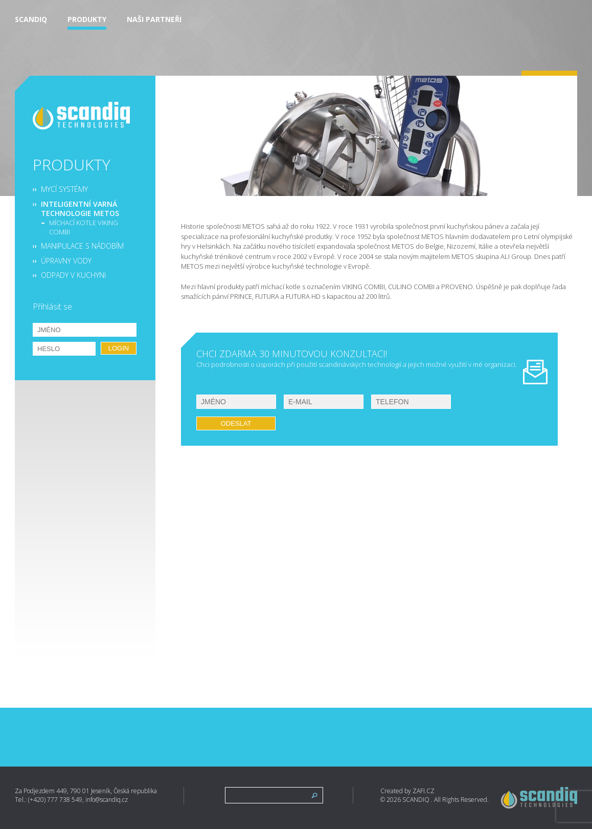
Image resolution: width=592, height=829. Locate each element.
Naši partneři (154, 19)
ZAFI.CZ (424, 791)
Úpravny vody (66, 261)
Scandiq (31, 19)
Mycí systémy (64, 189)
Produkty (86, 19)
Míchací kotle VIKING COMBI (83, 227)
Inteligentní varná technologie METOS (80, 209)
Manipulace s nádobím (82, 246)
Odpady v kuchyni (73, 275)
